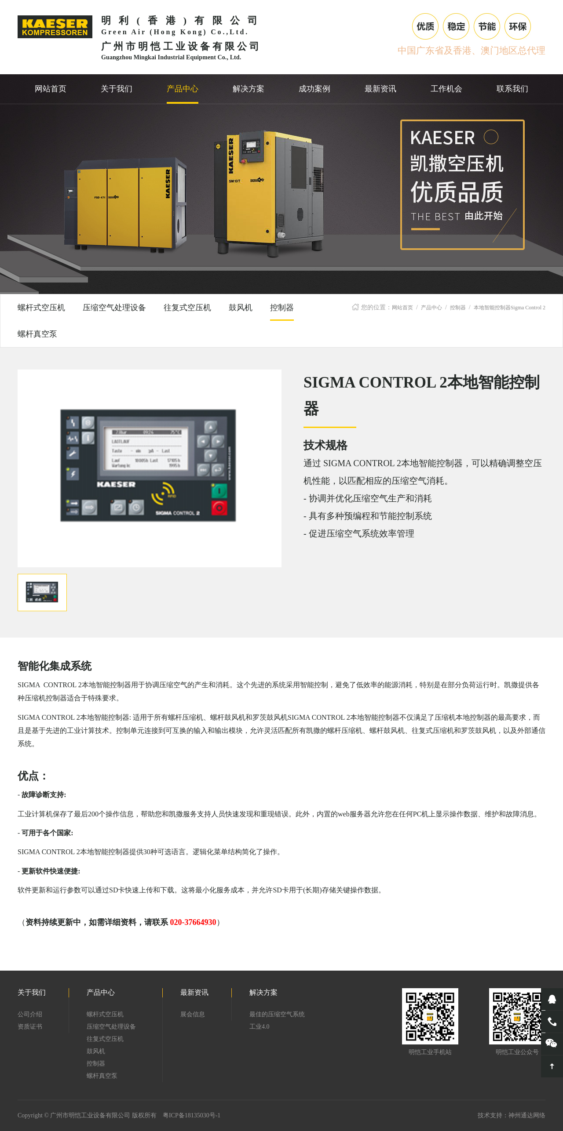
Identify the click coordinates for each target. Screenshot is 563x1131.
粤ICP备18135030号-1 (191, 1115)
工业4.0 (259, 1026)
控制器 (458, 307)
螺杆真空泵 (37, 334)
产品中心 (431, 307)
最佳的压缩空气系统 (277, 1014)
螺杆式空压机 (41, 307)
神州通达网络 (526, 1115)
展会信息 (192, 1014)
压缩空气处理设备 (114, 307)
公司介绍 (30, 1014)
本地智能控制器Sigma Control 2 (509, 307)
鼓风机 (240, 307)
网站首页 (402, 307)
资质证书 (30, 1026)
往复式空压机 (187, 307)
